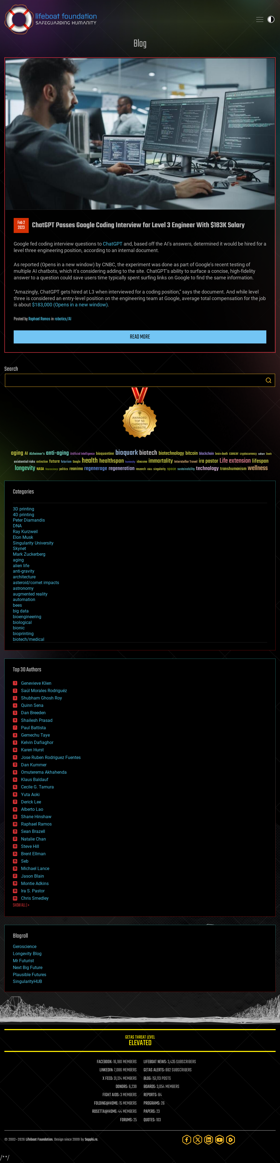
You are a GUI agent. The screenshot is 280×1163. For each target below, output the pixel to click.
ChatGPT (112, 244)
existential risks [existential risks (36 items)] (24, 462)
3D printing (23, 509)
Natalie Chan (33, 839)
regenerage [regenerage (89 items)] (95, 469)
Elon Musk (23, 537)
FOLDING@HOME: (106, 1103)
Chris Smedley (35, 898)
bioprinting (23, 633)
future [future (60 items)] (54, 461)
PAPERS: (150, 1111)
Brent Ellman (33, 853)
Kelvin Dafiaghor (37, 742)
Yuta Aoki (30, 794)
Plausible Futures (29, 974)
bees (17, 605)
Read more (140, 337)
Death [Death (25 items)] (269, 454)
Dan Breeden (33, 712)
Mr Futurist (23, 960)
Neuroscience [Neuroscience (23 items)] (51, 469)
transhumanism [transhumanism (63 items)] (233, 468)
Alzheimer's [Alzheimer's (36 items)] (37, 454)
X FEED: (108, 1078)
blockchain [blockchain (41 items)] (206, 454)
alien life (21, 565)
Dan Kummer (33, 764)
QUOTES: (149, 1120)
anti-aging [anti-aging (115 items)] (57, 453)
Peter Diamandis (29, 520)
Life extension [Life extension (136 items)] (235, 461)
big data (21, 611)
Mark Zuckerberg (29, 554)
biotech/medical (28, 639)
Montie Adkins (35, 883)
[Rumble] (230, 1139)
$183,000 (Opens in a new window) (70, 304)
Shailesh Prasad (36, 720)
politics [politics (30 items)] (63, 469)
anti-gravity (23, 571)
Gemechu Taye (35, 735)
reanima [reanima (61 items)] (76, 468)
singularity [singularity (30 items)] (159, 469)
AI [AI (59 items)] (26, 453)
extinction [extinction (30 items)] (42, 462)
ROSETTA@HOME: (104, 1111)
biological (22, 622)
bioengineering (27, 616)
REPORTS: (150, 1095)
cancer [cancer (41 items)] (233, 454)
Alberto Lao (32, 809)
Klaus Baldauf (34, 779)
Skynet (19, 548)
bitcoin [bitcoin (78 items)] (191, 453)
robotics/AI (63, 319)
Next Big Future (27, 967)
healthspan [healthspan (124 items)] (111, 461)
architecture (24, 576)
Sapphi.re (91, 1140)
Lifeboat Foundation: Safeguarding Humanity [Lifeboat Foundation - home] (126, 19)
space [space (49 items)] (171, 469)
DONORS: (122, 1086)
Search (268, 380)
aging (18, 560)
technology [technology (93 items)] (207, 469)
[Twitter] (197, 1139)
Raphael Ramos (39, 319)
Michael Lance (35, 868)
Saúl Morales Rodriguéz (44, 690)
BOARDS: (150, 1086)
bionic (19, 627)
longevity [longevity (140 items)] (25, 468)
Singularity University (33, 543)
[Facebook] (186, 1139)
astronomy (23, 588)
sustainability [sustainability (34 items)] (186, 469)
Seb (24, 861)
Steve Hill (30, 846)
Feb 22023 (21, 225)
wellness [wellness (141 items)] (258, 468)
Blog (140, 44)
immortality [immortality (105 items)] (160, 461)
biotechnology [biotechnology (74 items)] (171, 453)
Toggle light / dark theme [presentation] (271, 19)
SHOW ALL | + (21, 905)
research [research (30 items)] (141, 469)
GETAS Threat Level (140, 1041)
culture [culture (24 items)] (261, 454)
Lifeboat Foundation (39, 1140)
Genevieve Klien (36, 683)
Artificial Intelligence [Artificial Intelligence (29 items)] (82, 454)
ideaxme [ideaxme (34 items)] (142, 462)
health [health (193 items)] (90, 461)
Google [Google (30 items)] (76, 462)
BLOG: (147, 1078)
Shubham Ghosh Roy (41, 698)
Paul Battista (33, 727)
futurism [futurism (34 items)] (66, 462)
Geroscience (24, 946)
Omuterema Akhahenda (44, 772)
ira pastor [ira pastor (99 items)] (208, 461)
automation (24, 599)
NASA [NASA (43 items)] (40, 469)
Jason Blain (32, 876)
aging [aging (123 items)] (17, 453)
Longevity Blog (27, 953)
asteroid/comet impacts (36, 582)
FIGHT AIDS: (111, 1095)
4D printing (23, 514)
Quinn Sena (32, 705)
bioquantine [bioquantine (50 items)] (105, 453)
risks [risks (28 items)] (149, 469)
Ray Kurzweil (25, 531)
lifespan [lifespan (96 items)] (260, 461)
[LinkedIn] (208, 1139)
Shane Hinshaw (36, 816)
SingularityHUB (27, 981)
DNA (17, 525)
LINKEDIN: (106, 1070)
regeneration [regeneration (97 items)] (122, 468)
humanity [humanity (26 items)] (130, 462)
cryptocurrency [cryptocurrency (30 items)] (248, 454)
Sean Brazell (33, 831)
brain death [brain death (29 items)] (221, 454)
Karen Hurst (32, 749)
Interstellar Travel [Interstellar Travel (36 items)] (185, 462)
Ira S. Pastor (33, 890)
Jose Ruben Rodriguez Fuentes (51, 757)
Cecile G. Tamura (37, 787)
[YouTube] (219, 1139)
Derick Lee (31, 802)
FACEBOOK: (104, 1062)
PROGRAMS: (152, 1103)
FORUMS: (126, 1120)
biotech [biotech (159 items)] (148, 453)
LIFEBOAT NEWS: (155, 1062)
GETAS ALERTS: (154, 1070)
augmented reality (30, 594)
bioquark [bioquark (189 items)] (126, 453)
